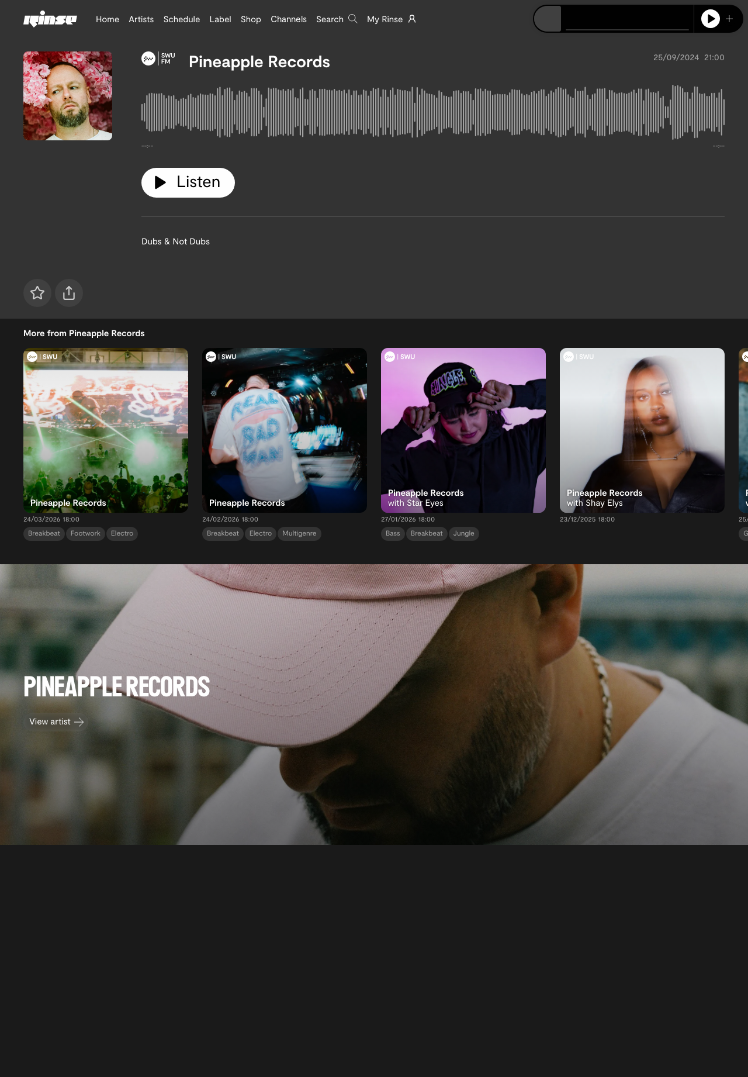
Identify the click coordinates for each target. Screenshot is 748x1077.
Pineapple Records (259, 61)
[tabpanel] (433, 114)
